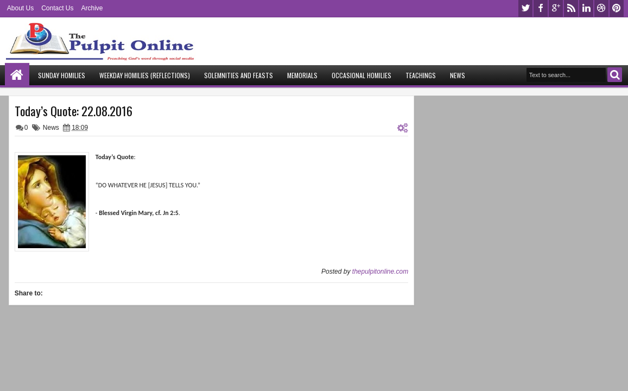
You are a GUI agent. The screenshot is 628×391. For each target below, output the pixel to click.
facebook (541, 8)
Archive (92, 8)
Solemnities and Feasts (238, 75)
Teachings (420, 75)
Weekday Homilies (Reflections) (144, 75)
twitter (525, 8)
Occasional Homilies (361, 75)
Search (614, 74)
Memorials (302, 75)
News (457, 75)
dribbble (601, 8)
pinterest (617, 8)
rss (571, 8)
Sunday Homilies (61, 75)
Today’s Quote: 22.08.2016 (73, 111)
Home (17, 75)
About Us (20, 8)
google (556, 8)
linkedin (586, 8)
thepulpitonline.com (380, 271)
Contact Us (57, 8)
